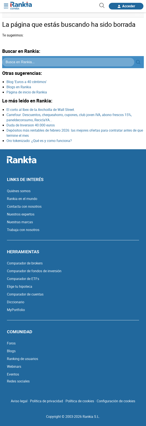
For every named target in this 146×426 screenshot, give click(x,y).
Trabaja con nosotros (23, 229)
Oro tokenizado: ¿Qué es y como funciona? (39, 140)
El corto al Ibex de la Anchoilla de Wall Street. (40, 109)
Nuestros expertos (20, 214)
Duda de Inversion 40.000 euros (30, 125)
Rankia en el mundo (22, 198)
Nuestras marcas (20, 222)
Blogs (11, 351)
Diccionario (15, 302)
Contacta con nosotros (24, 206)
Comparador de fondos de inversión (34, 271)
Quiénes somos (18, 191)
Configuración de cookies (116, 401)
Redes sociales (18, 381)
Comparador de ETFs (23, 278)
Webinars (14, 366)
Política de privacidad (46, 401)
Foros (11, 343)
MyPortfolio (16, 309)
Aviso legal (19, 401)
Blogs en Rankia (18, 87)
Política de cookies (80, 401)
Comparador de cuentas (25, 294)
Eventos (13, 374)
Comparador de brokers (25, 263)
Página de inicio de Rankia (26, 92)
